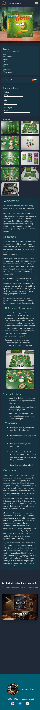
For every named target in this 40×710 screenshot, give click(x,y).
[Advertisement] (20, 646)
